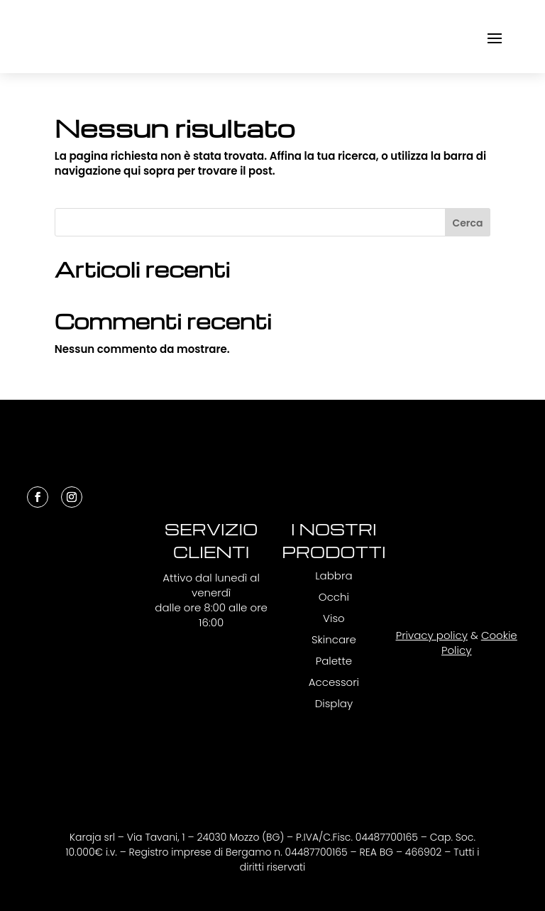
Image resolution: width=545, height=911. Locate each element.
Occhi (334, 596)
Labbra (333, 575)
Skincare (334, 639)
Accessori (334, 682)
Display (334, 703)
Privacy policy (432, 635)
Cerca (467, 223)
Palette (334, 660)
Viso (334, 618)
